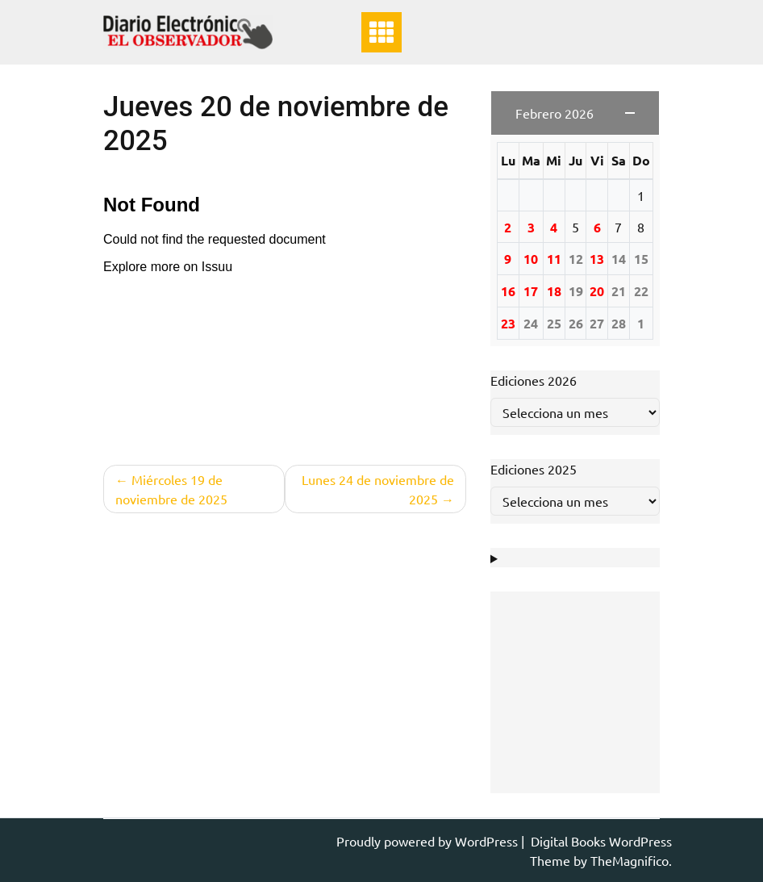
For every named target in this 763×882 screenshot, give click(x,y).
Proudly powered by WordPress (428, 841)
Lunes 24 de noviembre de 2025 (378, 489)
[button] (575, 113)
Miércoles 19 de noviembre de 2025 (171, 489)
